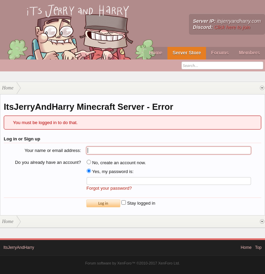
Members (249, 52)
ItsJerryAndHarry (18, 247)
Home (155, 52)
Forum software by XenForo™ (132, 263)
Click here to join (232, 27)
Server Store (187, 52)
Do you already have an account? (48, 162)
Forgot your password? (109, 188)
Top (258, 247)
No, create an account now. (116, 162)
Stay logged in (138, 203)
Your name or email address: (53, 150)
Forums (220, 52)
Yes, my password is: (110, 171)
